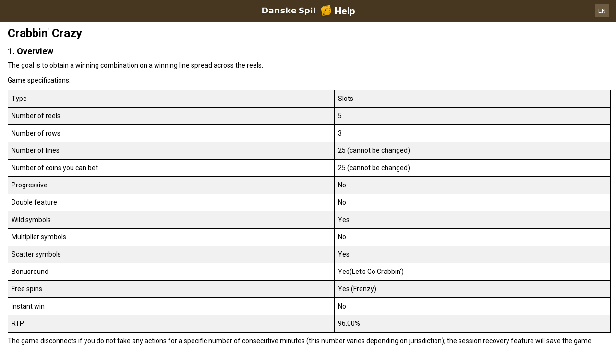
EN (602, 10)
